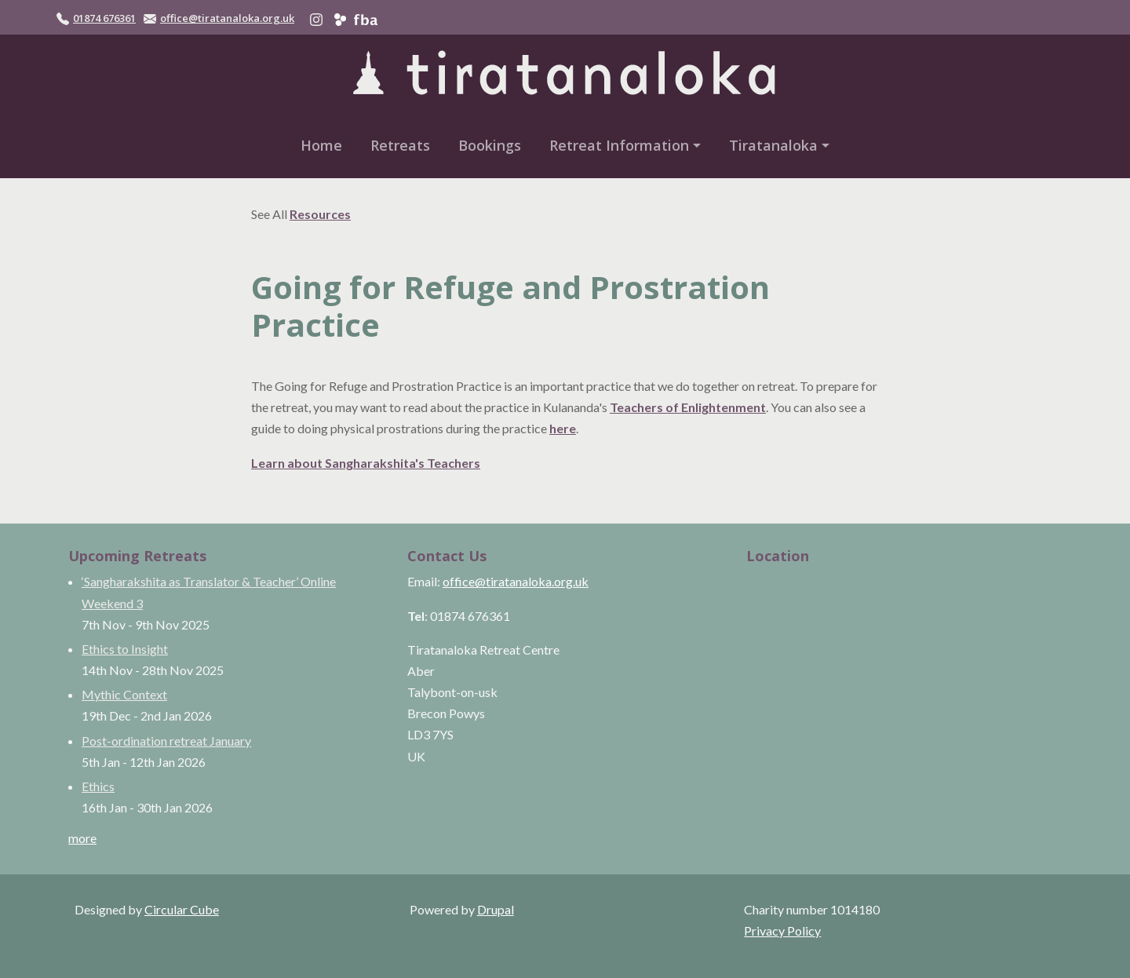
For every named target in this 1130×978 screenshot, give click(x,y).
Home (321, 145)
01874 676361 (104, 18)
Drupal (495, 909)
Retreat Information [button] (619, 145)
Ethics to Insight (125, 648)
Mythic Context (124, 694)
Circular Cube (181, 909)
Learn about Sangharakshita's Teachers (365, 462)
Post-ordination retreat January (166, 740)
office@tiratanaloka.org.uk (227, 18)
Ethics (98, 786)
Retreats (400, 145)
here (562, 428)
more (82, 837)
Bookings (489, 145)
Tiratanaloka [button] (773, 145)
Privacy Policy (782, 930)
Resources (320, 213)
